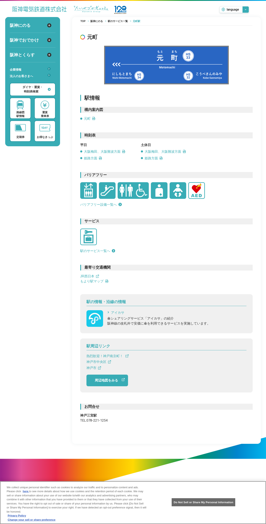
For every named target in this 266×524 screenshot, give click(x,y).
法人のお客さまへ (30, 76)
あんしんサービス (31, 82)
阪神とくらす (30, 55)
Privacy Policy (17, 519)
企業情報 (30, 69)
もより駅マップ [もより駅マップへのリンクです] (94, 281)
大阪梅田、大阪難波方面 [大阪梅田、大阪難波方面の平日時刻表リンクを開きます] (105, 151)
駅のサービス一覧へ (97, 251)
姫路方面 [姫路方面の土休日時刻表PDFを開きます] (154, 158)
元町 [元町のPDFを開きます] (90, 118)
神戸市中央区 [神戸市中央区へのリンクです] (98, 362)
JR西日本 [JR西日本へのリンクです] (89, 276)
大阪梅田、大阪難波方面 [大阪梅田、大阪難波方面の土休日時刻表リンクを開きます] (165, 151)
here (26, 495)
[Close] (259, 505)
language (233, 9)
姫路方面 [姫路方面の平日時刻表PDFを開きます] (93, 158)
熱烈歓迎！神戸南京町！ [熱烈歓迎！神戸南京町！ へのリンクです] (107, 356)
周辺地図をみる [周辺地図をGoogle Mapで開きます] (110, 380)
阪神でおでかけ (30, 40)
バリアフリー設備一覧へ (101, 204)
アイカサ (115, 312)
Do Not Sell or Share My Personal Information (203, 505)
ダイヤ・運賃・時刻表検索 (36, 89)
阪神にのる (30, 25)
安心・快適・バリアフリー (31, 82)
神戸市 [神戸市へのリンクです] (93, 368)
